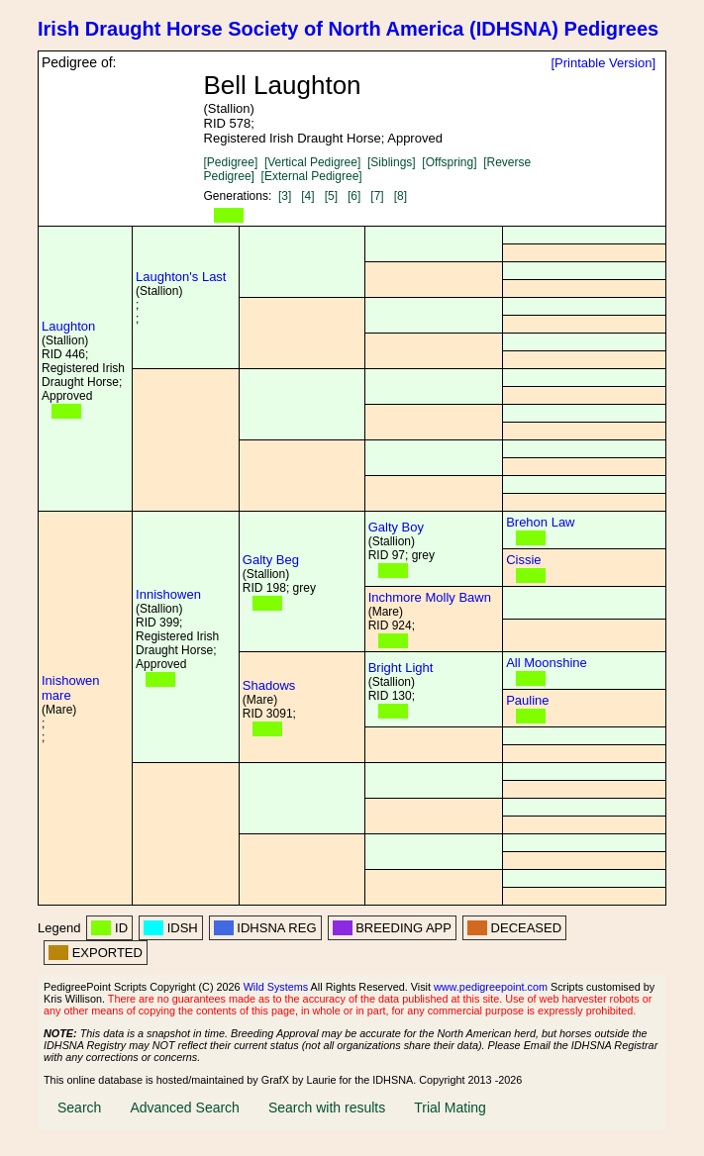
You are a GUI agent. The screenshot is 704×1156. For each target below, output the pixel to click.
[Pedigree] (231, 162)
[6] (354, 196)
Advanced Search (185, 1107)
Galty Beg (271, 559)
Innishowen (168, 594)
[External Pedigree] (311, 176)
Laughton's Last (181, 276)
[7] (376, 196)
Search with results (326, 1107)
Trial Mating (450, 1107)
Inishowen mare (71, 688)
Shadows (269, 685)
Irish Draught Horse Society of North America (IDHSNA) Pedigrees (348, 29)
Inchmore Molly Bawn (429, 597)
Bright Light (401, 667)
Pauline (527, 700)
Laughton (68, 326)
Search (79, 1107)
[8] (400, 196)
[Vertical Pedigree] (312, 162)
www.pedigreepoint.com (491, 987)
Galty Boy (396, 527)
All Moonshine (546, 662)
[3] (284, 196)
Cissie (523, 559)
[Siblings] (391, 162)
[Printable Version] (603, 62)
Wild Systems (276, 987)
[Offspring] (449, 162)
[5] (331, 196)
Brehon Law (540, 522)
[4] (307, 196)
